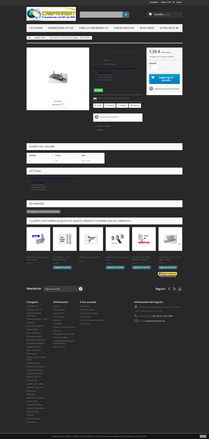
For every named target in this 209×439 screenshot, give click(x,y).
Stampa (100, 130)
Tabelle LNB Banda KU (93, 27)
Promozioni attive (60, 27)
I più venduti (58, 313)
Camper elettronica (34, 374)
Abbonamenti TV (33, 363)
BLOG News (147, 27)
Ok (203, 436)
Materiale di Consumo (36, 398)
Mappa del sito (59, 347)
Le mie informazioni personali (92, 320)
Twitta (98, 105)
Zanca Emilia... (164, 254)
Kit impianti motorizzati (36, 340)
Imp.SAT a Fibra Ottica (36, 408)
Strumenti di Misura (35, 405)
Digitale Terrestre (34, 347)
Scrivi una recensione (108, 117)
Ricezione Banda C (34, 336)
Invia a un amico (104, 126)
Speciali (56, 306)
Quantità (152, 63)
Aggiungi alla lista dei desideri (166, 89)
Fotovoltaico (32, 422)
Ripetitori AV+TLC (34, 377)
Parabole (30, 323)
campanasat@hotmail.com (155, 321)
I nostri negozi (59, 317)
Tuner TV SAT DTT (34, 350)
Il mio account (88, 302)
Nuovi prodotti (59, 310)
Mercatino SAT (33, 412)
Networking (31, 391)
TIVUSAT (30, 415)
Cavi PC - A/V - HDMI (35, 384)
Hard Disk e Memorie (35, 370)
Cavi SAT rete (32, 380)
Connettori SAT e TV (35, 387)
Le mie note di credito (89, 313)
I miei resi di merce (87, 310)
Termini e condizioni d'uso (64, 327)
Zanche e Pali (32, 401)
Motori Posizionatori (35, 326)
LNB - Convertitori (34, 333)
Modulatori (31, 394)
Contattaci (154, 2)
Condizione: (98, 64)
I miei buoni (84, 324)
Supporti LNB (32, 330)
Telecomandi (32, 354)
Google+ (122, 105)
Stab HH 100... (33, 254)
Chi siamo (57, 331)
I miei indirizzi (85, 317)
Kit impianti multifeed (35, 343)
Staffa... (109, 254)
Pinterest (134, 105)
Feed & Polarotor (34, 419)
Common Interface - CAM (37, 319)
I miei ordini (85, 306)
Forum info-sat (124, 27)
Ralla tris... (83, 254)
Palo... (55, 254)
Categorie (36, 27)
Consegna (57, 324)
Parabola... (136, 254)
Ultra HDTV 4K (169, 27)
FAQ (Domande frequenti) (63, 334)
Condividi (109, 105)
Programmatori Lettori (36, 367)
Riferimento (98, 60)
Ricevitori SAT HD (34, 310)
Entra (179, 2)
